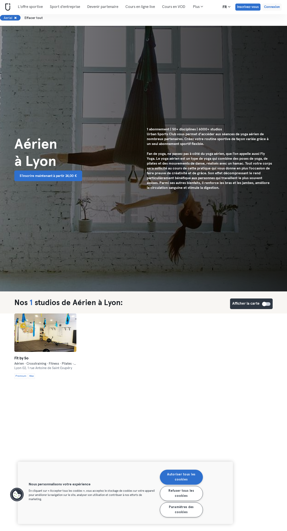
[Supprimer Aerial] (15, 18)
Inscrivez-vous (248, 7)
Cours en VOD (173, 7)
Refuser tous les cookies (181, 493)
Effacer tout (34, 18)
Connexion (272, 7)
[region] (125, 493)
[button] (17, 495)
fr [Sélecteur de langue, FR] (226, 7)
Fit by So (21, 358)
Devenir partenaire (102, 7)
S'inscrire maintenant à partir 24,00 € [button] (48, 176)
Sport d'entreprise (65, 7)
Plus (198, 6)
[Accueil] (7, 7)
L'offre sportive (30, 7)
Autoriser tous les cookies (181, 477)
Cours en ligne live (140, 7)
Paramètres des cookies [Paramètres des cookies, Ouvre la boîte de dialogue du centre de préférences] (181, 510)
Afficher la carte (266, 304)
